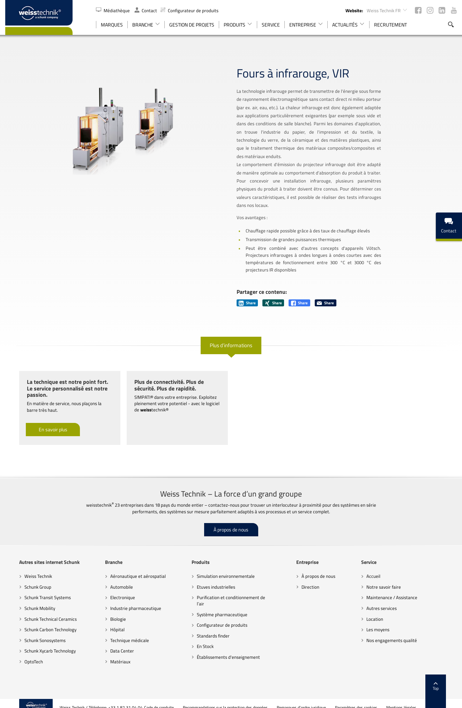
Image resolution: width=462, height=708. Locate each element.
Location (383, 610)
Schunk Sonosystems (31, 631)
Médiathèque (113, 10)
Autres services (390, 600)
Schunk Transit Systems (33, 589)
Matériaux (112, 653)
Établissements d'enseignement (225, 648)
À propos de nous (231, 521)
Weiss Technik (24, 568)
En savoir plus (39, 421)
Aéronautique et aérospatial (129, 568)
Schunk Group (23, 578)
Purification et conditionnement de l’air (228, 592)
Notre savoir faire (392, 578)
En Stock (202, 638)
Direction (313, 578)
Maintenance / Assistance (400, 589)
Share (247, 295)
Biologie (110, 610)
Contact (145, 10)
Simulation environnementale (223, 568)
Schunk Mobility (25, 600)
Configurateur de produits (189, 10)
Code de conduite (173, 699)
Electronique (114, 589)
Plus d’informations (231, 337)
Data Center (114, 642)
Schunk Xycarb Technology (36, 642)
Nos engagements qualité (400, 631)
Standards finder (210, 627)
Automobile (113, 578)
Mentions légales (416, 699)
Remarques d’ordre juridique (315, 699)
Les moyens (386, 621)
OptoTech (19, 653)
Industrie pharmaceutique (127, 600)
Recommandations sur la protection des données (239, 699)
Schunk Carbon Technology (36, 621)
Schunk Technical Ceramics (36, 610)
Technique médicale (121, 631)
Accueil (382, 568)
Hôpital (109, 621)
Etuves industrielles (213, 578)
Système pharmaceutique (219, 606)
